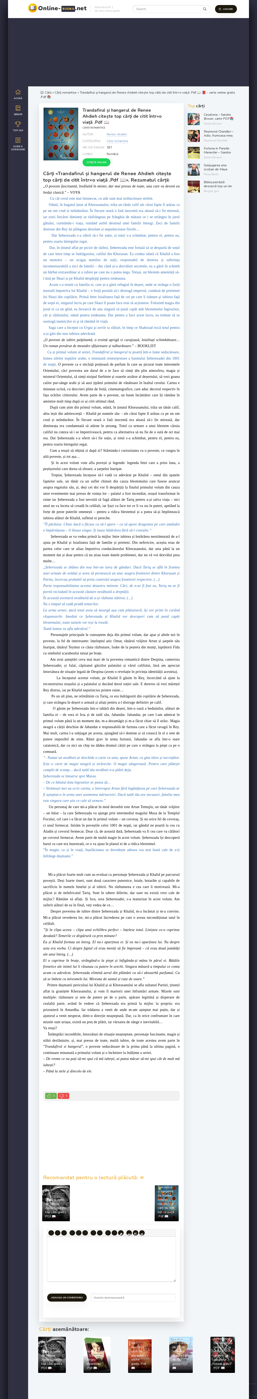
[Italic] (57, 1232)
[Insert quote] (129, 1232)
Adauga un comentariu (67, 1297)
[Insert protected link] (121, 1232)
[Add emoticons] (108, 1232)
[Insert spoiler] (135, 1232)
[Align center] (79, 1232)
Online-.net (62, 8)
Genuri (18, 110)
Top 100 (18, 126)
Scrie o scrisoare (18, 144)
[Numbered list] (100, 1232)
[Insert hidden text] (142, 1232)
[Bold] (51, 1232)
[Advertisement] (128, 52)
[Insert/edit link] (114, 1232)
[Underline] (64, 1232)
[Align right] (85, 1232)
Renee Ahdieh (117, 134)
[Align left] (72, 1232)
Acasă (18, 94)
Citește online (96, 162)
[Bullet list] (93, 1232)
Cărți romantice (94, 127)
